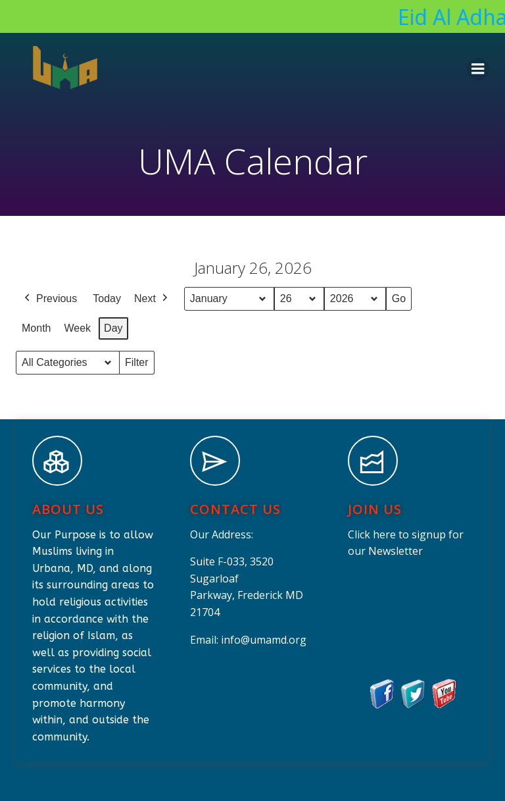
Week (77, 328)
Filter (139, 366)
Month (36, 328)
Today (107, 298)
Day (113, 328)
